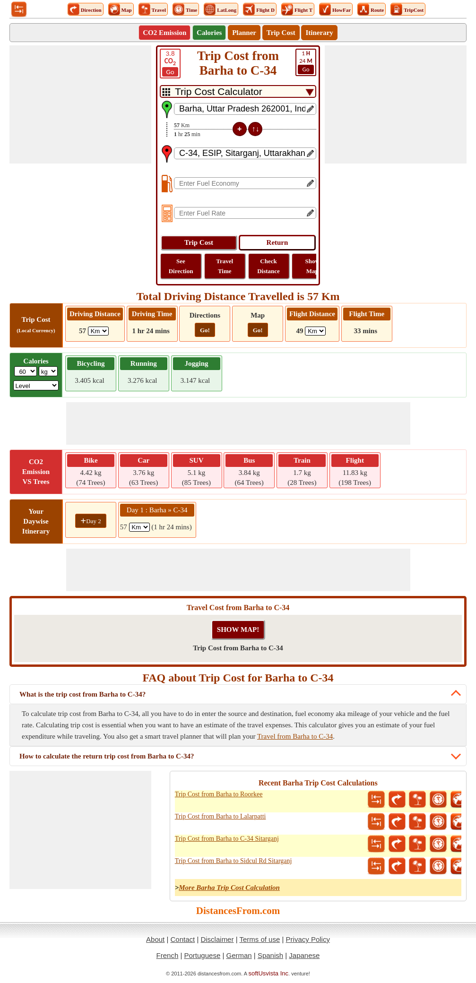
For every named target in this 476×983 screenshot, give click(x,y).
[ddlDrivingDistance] (98, 331)
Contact (183, 939)
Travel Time (224, 266)
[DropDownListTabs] (238, 91)
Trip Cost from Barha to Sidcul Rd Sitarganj (233, 860)
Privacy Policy (308, 939)
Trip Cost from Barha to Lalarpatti (220, 816)
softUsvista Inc (269, 973)
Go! (205, 330)
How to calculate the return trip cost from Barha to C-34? (106, 756)
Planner (244, 32)
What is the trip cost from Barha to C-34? (82, 694)
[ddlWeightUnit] (48, 371)
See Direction (181, 266)
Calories (209, 32)
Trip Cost (281, 32)
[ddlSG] (36, 385)
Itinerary (319, 32)
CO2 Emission (164, 32)
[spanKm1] (139, 527)
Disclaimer (217, 939)
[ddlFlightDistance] (315, 331)
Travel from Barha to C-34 (295, 736)
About (155, 939)
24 (305, 62)
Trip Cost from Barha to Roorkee (219, 794)
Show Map (312, 266)
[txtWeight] (25, 371)
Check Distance (268, 266)
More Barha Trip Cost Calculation (229, 887)
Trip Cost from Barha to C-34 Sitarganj (227, 838)
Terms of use (259, 939)
